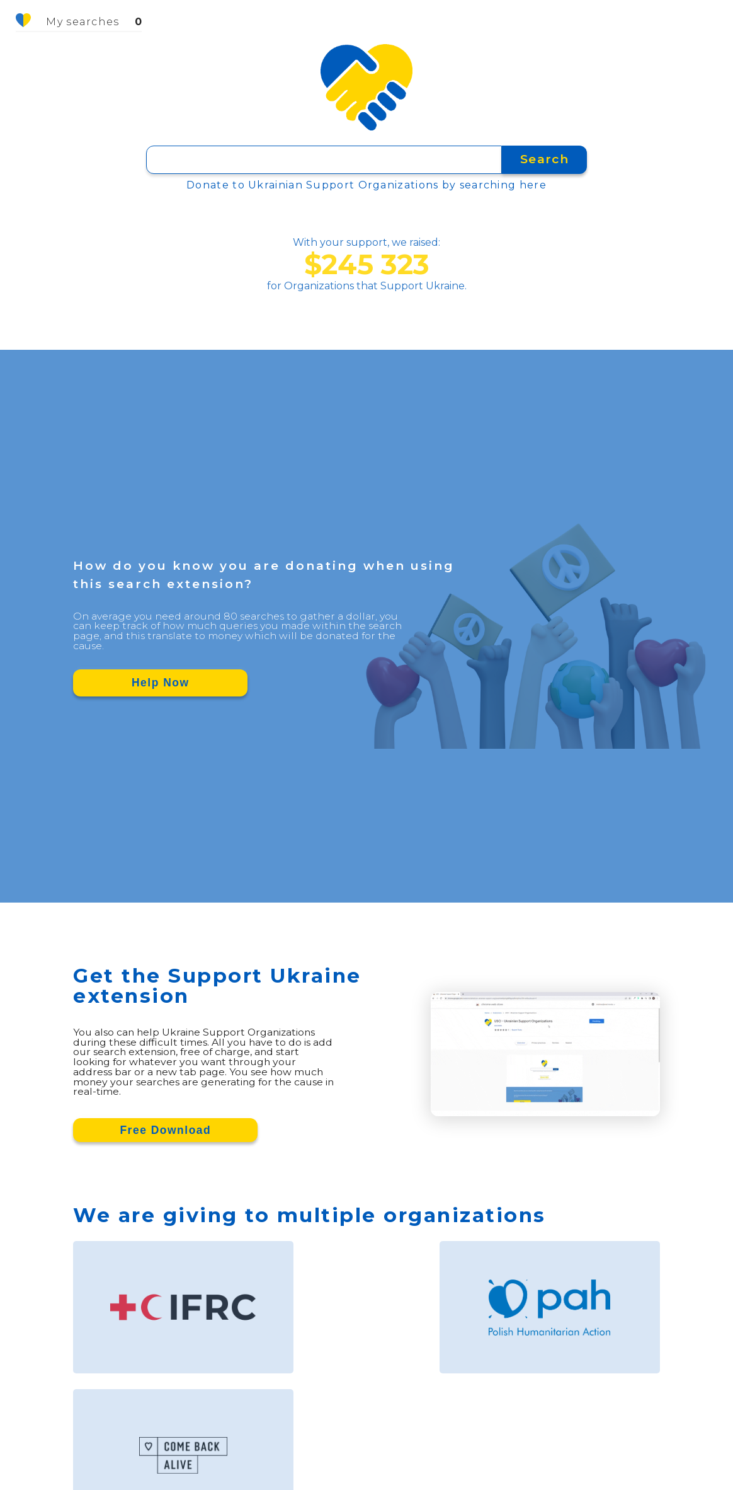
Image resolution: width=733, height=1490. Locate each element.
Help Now (161, 682)
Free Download (165, 1130)
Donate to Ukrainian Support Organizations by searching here (366, 185)
